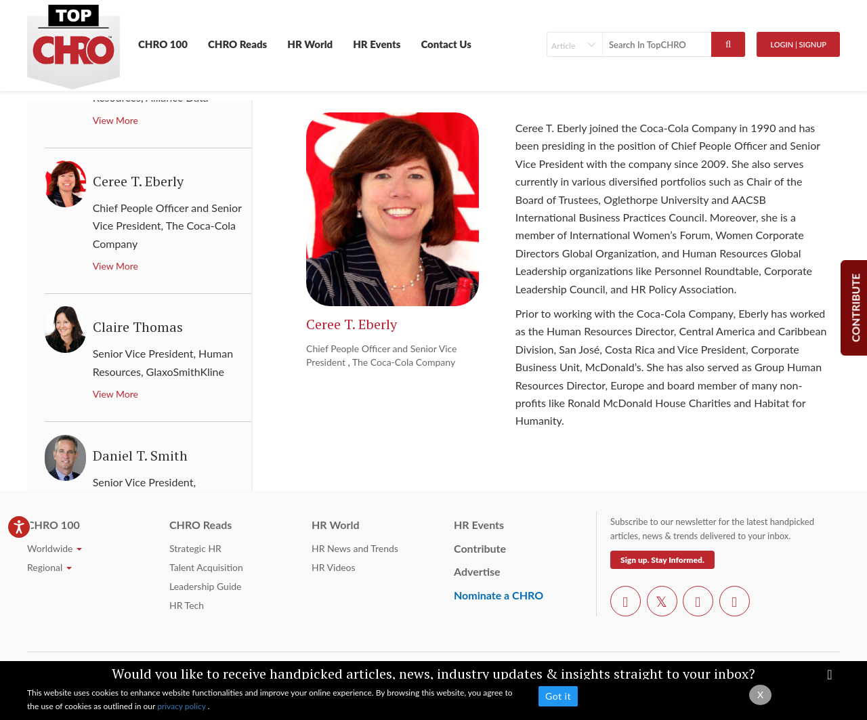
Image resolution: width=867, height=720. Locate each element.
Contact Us (446, 44)
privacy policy (182, 706)
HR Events (376, 44)
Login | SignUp (798, 44)
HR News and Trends (355, 548)
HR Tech (186, 605)
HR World (310, 44)
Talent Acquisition (206, 567)
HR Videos (334, 567)
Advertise (477, 571)
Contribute (480, 548)
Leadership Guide (205, 586)
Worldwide (54, 548)
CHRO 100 (163, 44)
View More (115, 120)
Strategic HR (195, 548)
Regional (49, 567)
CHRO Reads (237, 44)
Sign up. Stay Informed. (662, 560)
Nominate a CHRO (498, 595)
